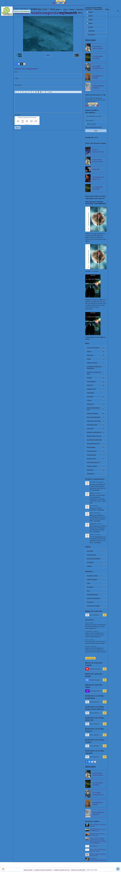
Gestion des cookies (92, 870)
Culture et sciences (96, 579)
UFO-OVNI (96, 551)
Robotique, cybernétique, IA (96, 432)
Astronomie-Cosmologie (96, 558)
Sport (96, 591)
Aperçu (49, 92)
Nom (16, 72)
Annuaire (79, 9)
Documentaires (96, 447)
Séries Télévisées (96, 381)
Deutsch (90, 27)
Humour (96, 400)
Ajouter (18, 127)
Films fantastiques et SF (96, 443)
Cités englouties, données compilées (98, 87)
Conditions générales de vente (61, 870)
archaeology (96, 470)
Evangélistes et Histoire (97, 77)
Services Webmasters (96, 594)
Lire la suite (96, 490)
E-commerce (96, 602)
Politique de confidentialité (78, 870)
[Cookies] (3, 869)
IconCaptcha (27, 124)
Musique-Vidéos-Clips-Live (96, 436)
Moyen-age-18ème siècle (96, 417)
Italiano (89, 23)
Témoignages (96, 474)
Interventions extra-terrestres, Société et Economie (98, 47)
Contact (72, 9)
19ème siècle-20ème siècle (96, 421)
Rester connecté (91, 124)
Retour (48, 55)
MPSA (80, 13)
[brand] (13, 11)
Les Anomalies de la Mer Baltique (97, 57)
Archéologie (96, 396)
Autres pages (55, 9)
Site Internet (18, 85)
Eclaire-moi (92, 523)
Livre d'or (89, 9)
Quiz (107, 9)
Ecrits (45, 9)
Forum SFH (98, 9)
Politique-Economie (96, 363)
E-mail (16, 78)
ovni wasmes (93, 846)
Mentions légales (28, 870)
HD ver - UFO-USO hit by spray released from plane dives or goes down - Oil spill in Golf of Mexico (98, 840)
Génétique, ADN (96, 458)
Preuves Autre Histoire (96, 348)
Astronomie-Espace (96, 425)
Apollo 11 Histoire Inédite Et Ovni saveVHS (98, 854)
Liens (66, 9)
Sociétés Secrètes (96, 455)
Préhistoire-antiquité (96, 413)
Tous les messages (90, 658)
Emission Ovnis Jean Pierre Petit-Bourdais (97, 834)
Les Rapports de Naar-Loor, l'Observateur (98, 178)
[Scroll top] (118, 869)
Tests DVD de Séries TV (96, 462)
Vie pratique (96, 587)
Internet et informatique (96, 598)
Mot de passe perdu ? (97, 127)
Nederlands (91, 31)
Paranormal (96, 355)
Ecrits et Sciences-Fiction (98, 151)
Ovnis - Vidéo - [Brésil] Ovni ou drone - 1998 (97, 850)
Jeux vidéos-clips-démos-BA (96, 440)
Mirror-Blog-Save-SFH (68, 13)
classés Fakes (96, 393)
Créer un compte (88, 127)
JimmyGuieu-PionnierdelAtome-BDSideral (98, 859)
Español (90, 19)
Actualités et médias (96, 576)
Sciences (96, 351)
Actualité (96, 378)
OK (104, 615)
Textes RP (95, 169)
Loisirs (96, 583)
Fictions (96, 359)
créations (96, 566)
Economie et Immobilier (96, 606)
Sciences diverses (96, 555)
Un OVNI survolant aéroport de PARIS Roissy (98, 830)
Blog (39, 9)
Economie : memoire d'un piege (96, 373)
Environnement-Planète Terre (96, 408)
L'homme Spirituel (96, 451)
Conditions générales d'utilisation (43, 870)
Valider (96, 130)
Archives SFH (96, 404)
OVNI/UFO (96, 385)
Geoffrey (92, 493)
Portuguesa (91, 34)
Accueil (34, 9)
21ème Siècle (96, 428)
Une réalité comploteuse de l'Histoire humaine (98, 67)
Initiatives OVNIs (96, 389)
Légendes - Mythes (96, 466)
